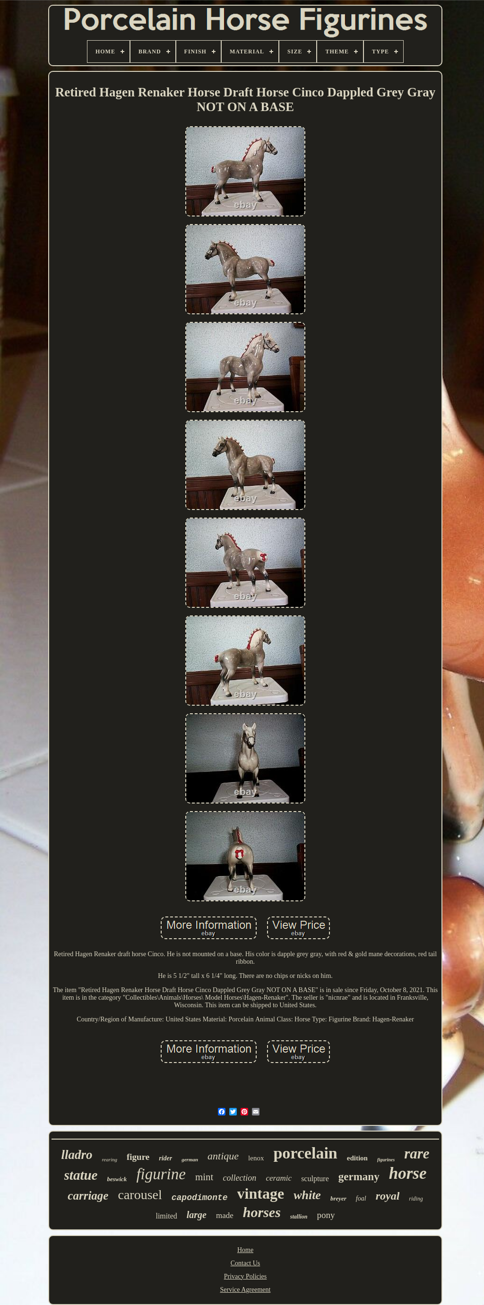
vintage (261, 1193)
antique (223, 1156)
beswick (117, 1179)
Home (245, 1249)
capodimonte (200, 1197)
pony (326, 1215)
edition (357, 1158)
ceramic (279, 1178)
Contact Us (245, 1263)
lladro (76, 1155)
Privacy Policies (245, 1276)
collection (239, 1178)
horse (408, 1173)
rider (165, 1158)
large (197, 1215)
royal (388, 1196)
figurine (161, 1174)
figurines (386, 1159)
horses (262, 1212)
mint (204, 1177)
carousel (140, 1194)
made (224, 1215)
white (307, 1195)
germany (359, 1177)
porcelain (305, 1153)
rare (416, 1153)
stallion (299, 1216)
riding (416, 1198)
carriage (88, 1195)
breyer (338, 1198)
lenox (256, 1158)
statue (81, 1175)
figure (138, 1157)
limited (166, 1216)
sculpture (315, 1179)
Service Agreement (245, 1289)
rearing (109, 1159)
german (190, 1159)
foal (361, 1198)
